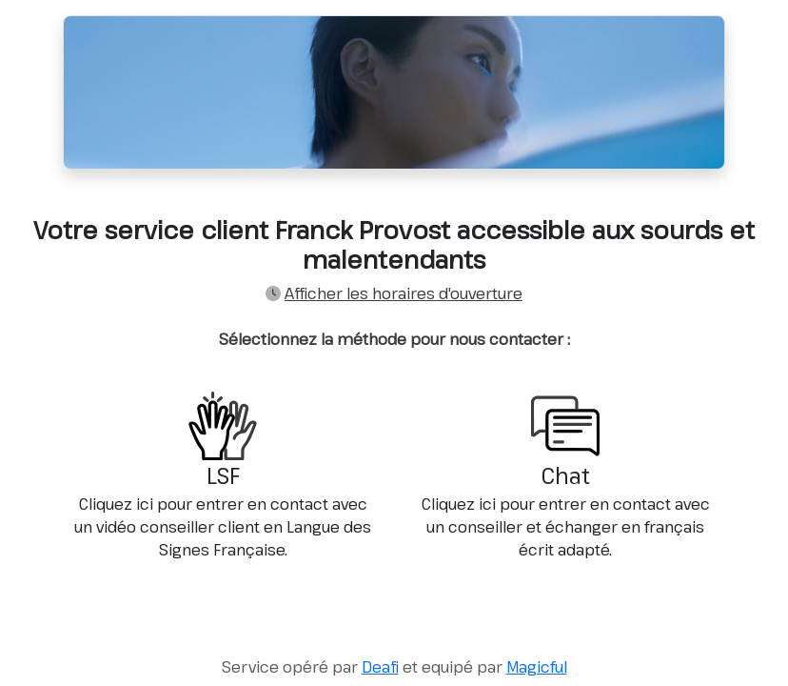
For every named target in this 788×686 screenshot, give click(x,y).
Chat (565, 476)
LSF (223, 476)
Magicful (536, 666)
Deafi (380, 666)
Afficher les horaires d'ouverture (403, 293)
